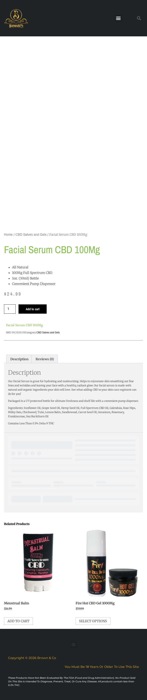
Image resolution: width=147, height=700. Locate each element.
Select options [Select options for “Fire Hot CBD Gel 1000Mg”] (93, 621)
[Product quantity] (10, 309)
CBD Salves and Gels (31, 234)
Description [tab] (19, 359)
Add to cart (32, 309)
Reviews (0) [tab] (45, 359)
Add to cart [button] (18, 621)
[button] (118, 18)
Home (8, 234)
